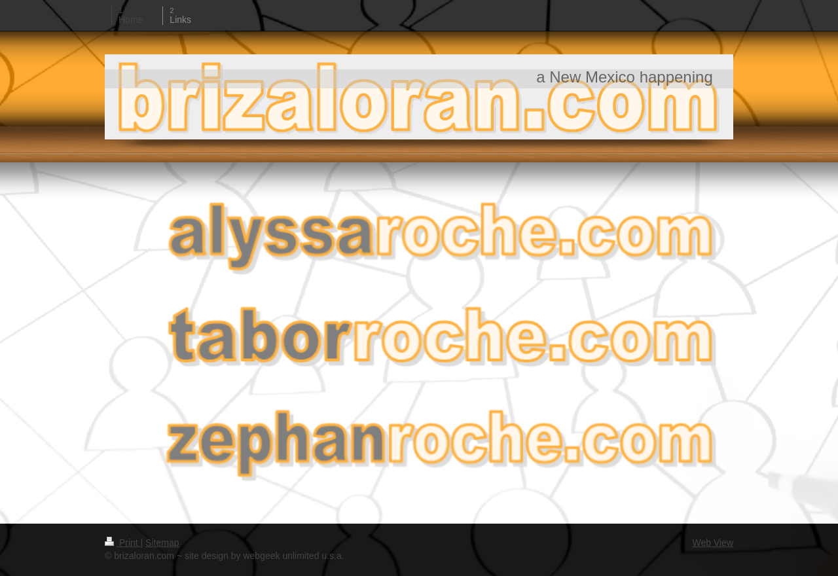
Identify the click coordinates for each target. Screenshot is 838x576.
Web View (712, 542)
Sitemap (162, 542)
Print (123, 542)
